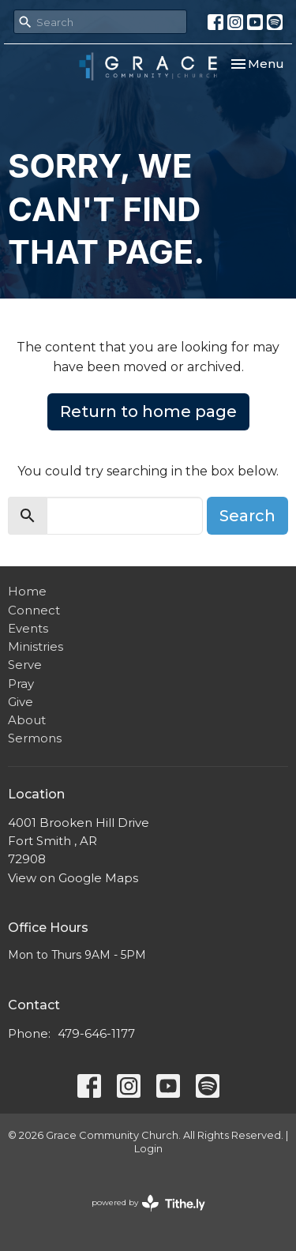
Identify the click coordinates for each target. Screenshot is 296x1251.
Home (27, 591)
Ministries (35, 646)
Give (20, 701)
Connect (34, 610)
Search (247, 515)
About (27, 719)
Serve (25, 664)
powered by (148, 1203)
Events (28, 628)
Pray (21, 683)
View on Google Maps (73, 877)
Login (148, 1149)
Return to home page (148, 411)
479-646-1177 (96, 1033)
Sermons (35, 738)
